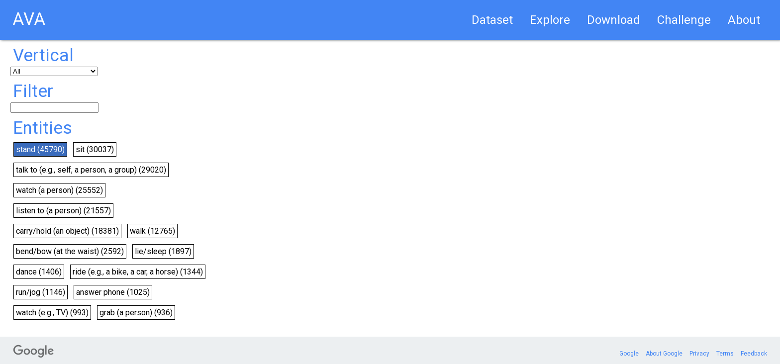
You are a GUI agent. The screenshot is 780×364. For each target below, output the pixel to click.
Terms (725, 353)
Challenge (684, 20)
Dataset (492, 20)
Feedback (754, 353)
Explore (550, 20)
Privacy (699, 353)
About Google (664, 353)
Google (629, 353)
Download (613, 20)
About (744, 20)
